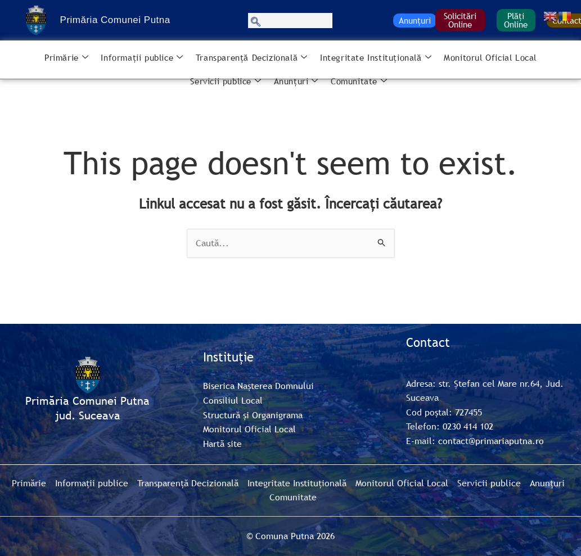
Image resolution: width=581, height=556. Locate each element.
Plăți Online (516, 20)
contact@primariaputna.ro (491, 441)
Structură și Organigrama (253, 415)
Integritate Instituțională (375, 58)
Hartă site (222, 443)
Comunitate (359, 81)
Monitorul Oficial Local (490, 57)
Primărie (66, 58)
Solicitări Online (460, 20)
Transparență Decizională (252, 58)
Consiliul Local (233, 400)
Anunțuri (415, 20)
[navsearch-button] (290, 20)
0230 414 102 (468, 426)
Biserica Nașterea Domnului (258, 385)
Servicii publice (225, 81)
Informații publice (142, 58)
